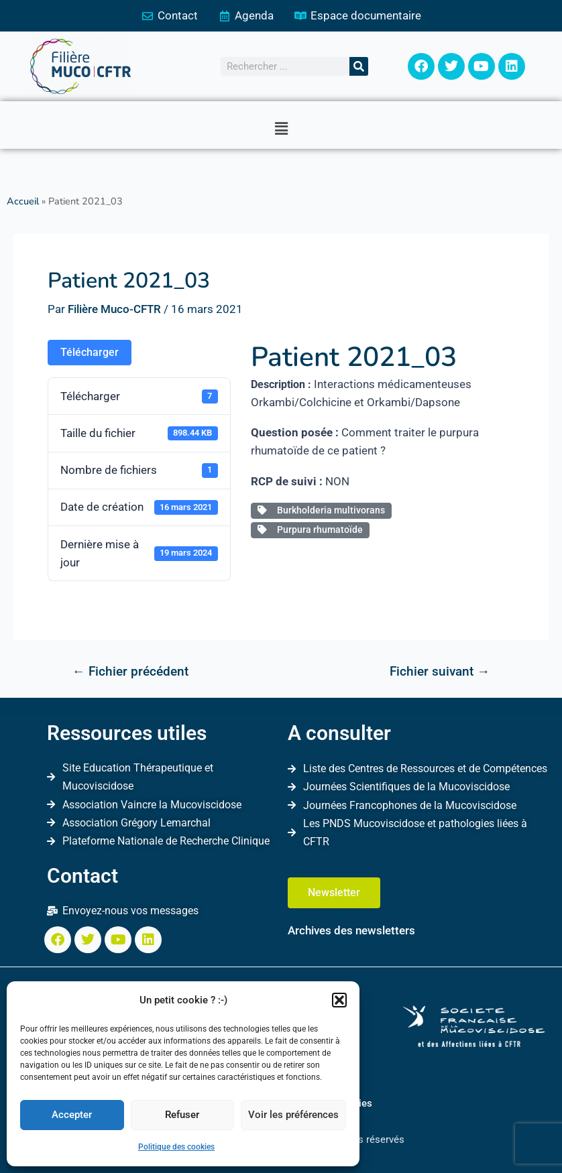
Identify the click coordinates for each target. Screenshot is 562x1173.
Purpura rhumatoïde (310, 529)
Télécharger (89, 352)
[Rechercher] (358, 66)
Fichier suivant (440, 671)
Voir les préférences (293, 1115)
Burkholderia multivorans (321, 510)
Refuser (182, 1115)
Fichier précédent (130, 671)
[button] (339, 1000)
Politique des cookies (176, 1147)
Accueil (23, 201)
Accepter (72, 1115)
